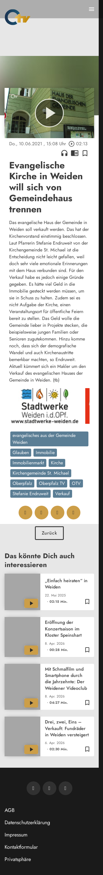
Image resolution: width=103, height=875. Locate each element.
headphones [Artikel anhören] (64, 153)
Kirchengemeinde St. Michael (41, 473)
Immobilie (45, 452)
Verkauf (62, 493)
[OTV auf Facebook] (49, 788)
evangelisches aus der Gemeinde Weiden (44, 438)
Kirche (57, 462)
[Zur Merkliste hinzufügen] (85, 153)
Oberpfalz (22, 483)
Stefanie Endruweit (30, 493)
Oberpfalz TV (52, 483)
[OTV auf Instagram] (65, 788)
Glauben (21, 452)
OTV (76, 483)
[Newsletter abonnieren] (33, 788)
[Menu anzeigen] (91, 9)
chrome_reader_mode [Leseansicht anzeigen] (75, 153)
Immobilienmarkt (28, 462)
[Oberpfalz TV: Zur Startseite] (18, 17)
